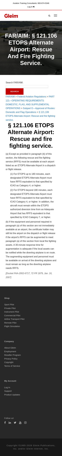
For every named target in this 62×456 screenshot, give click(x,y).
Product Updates (12, 394)
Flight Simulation (12, 326)
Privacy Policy (10, 358)
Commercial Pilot (12, 315)
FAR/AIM (10, 96)
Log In (31, 7)
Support (8, 391)
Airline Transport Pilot (14, 319)
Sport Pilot (9, 304)
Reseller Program (12, 355)
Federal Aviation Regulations (31, 96)
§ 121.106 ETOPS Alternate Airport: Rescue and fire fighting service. (30, 116)
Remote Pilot (10, 322)
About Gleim (10, 348)
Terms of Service (12, 366)
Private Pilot (10, 308)
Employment (10, 351)
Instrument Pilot (11, 312)
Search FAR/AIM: (14, 82)
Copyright (8, 362)
